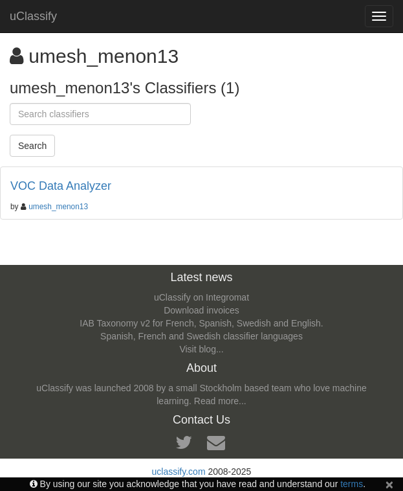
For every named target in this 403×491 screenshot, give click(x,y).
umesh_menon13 (58, 206)
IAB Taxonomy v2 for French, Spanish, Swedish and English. (201, 323)
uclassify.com (179, 471)
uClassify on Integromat (201, 297)
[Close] (389, 484)
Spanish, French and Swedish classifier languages (201, 336)
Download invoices (201, 310)
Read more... (220, 401)
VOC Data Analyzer (60, 185)
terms (351, 484)
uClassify (33, 16)
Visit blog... (201, 349)
